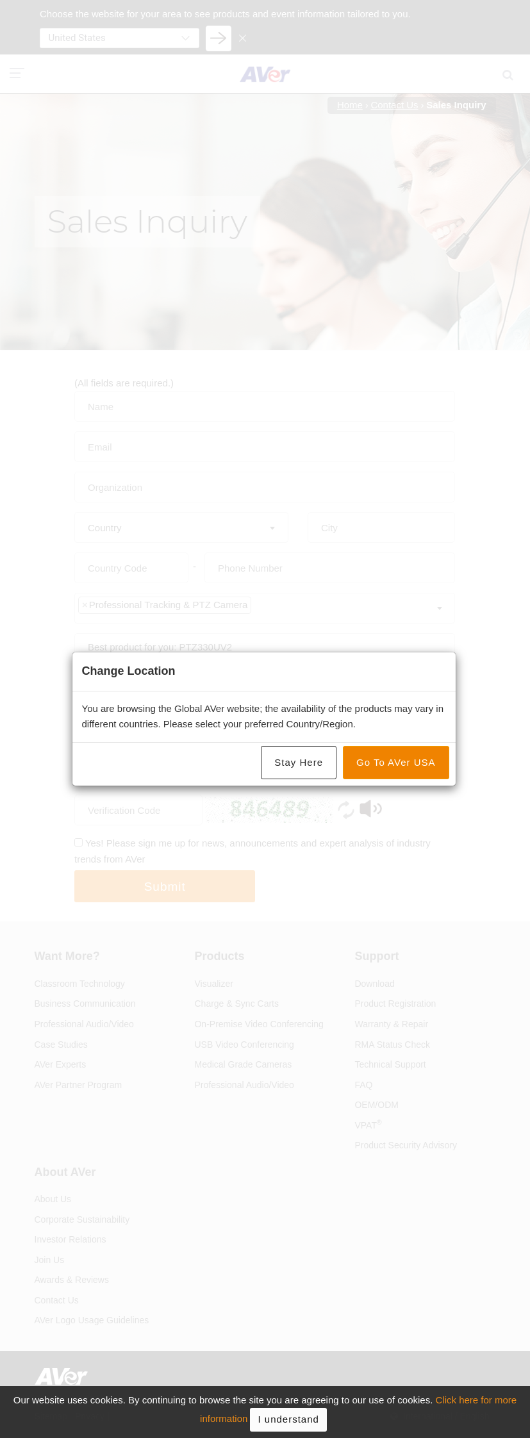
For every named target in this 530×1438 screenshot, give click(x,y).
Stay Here (298, 762)
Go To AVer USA (396, 762)
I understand (288, 1419)
